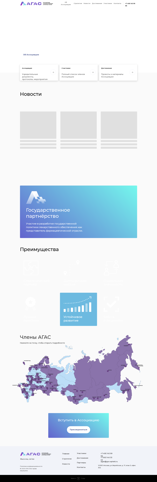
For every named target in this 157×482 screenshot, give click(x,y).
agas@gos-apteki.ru (109, 462)
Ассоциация (27, 68)
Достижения (106, 68)
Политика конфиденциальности (31, 466)
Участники (66, 68)
